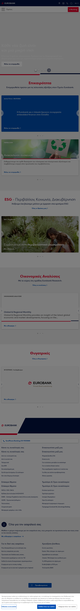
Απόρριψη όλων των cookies (67, 606)
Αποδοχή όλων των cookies (46, 606)
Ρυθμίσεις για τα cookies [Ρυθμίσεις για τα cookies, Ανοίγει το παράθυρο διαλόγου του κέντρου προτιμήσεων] (9, 606)
